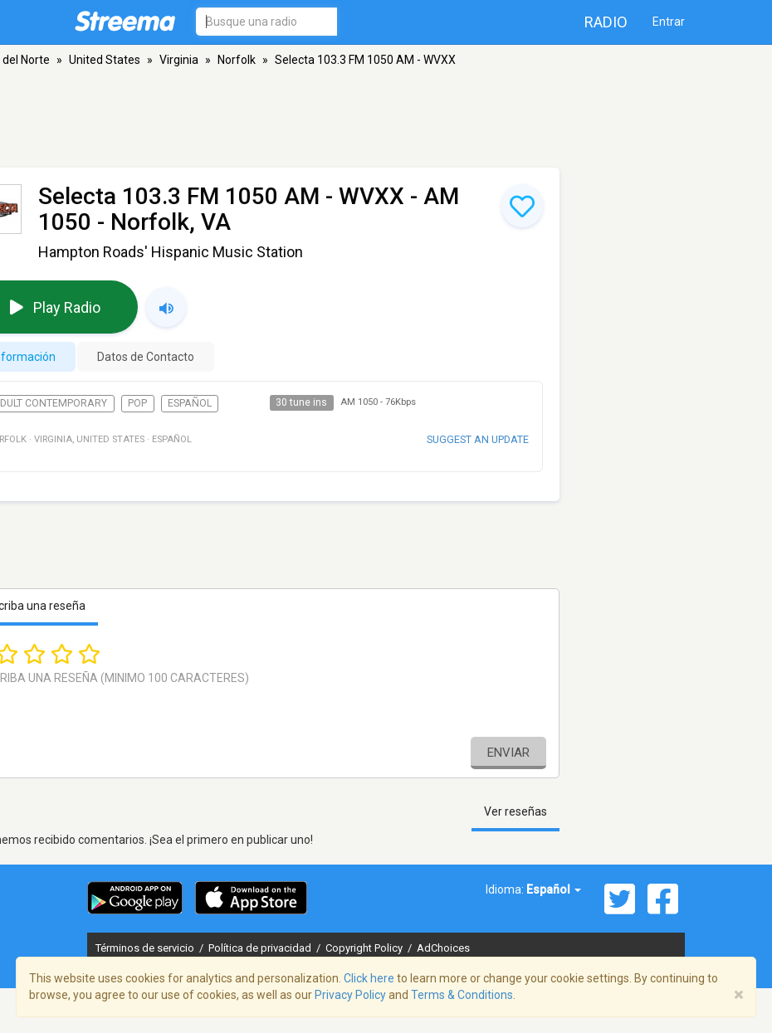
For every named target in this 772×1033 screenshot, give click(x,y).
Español (190, 403)
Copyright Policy (365, 948)
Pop (137, 403)
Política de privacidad (261, 948)
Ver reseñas (515, 811)
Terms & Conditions (462, 994)
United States (104, 59)
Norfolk (236, 59)
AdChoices (443, 948)
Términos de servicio (146, 948)
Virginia (178, 59)
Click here (369, 978)
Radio (606, 22)
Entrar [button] (668, 21)
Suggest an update (478, 439)
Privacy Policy (350, 994)
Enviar (508, 752)
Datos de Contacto (145, 356)
